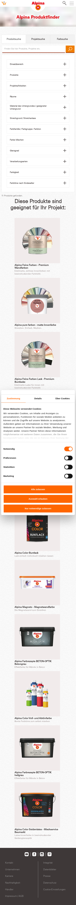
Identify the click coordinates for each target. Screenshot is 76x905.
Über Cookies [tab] (62, 398)
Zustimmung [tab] (13, 398)
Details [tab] (38, 398)
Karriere (9, 875)
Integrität (48, 862)
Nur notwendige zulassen (38, 508)
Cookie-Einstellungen (54, 889)
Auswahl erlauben (38, 499)
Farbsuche (62, 39)
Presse (46, 875)
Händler (9, 889)
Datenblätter (49, 869)
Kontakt (9, 862)
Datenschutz (49, 882)
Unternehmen (12, 869)
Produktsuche (14, 39)
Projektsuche (38, 39)
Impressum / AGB (14, 895)
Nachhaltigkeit (12, 882)
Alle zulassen (38, 489)
